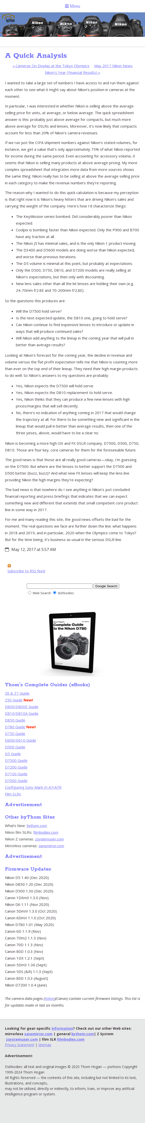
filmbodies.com (45, 832)
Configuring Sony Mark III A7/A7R (33, 787)
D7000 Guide (16, 780)
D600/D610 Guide (20, 740)
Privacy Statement (19, 1044)
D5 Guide (13, 753)
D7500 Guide (16, 760)
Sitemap (44, 1044)
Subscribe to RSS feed (26, 570)
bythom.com (37, 826)
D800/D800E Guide (21, 706)
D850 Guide (15, 720)
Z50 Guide (14, 699)
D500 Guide (15, 746)
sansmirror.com (51, 846)
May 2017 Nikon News (113, 65)
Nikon (49, 998)
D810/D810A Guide (21, 713)
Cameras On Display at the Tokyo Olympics (51, 65)
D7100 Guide (16, 773)
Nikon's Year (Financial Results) (72, 72)
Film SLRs (13, 793)
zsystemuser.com (49, 839)
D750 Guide (15, 733)
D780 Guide (15, 726)
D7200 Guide (16, 767)
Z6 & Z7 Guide (17, 693)
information (62, 1028)
